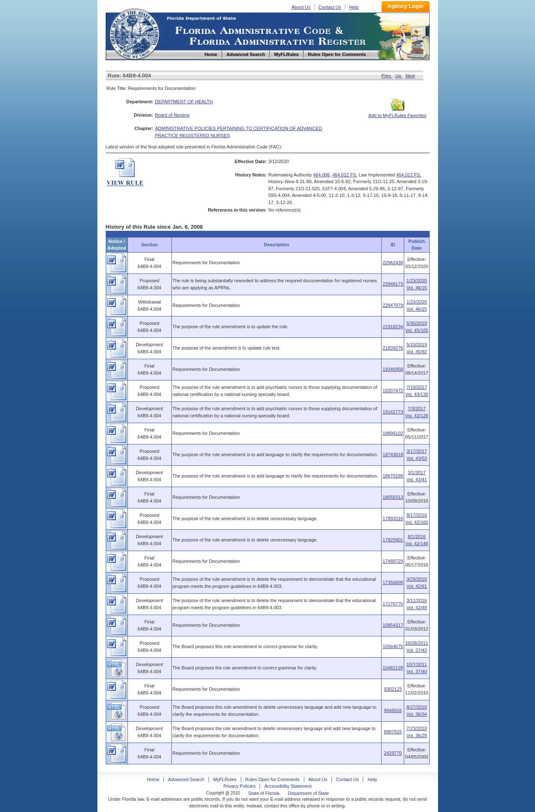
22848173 (392, 283)
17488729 (392, 561)
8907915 (393, 731)
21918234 (392, 326)
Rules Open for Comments (272, 779)
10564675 (392, 646)
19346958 (392, 369)
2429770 (393, 753)
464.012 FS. (344, 174)
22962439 (392, 262)
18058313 (392, 497)
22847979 (392, 305)
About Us (301, 7)
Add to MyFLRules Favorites (397, 113)
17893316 (392, 518)
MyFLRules (225, 779)
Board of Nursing (172, 114)
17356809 (392, 582)
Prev (387, 75)
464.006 (321, 174)
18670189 (392, 475)
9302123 (393, 689)
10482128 (392, 667)
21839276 (392, 347)
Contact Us (329, 7)
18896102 (392, 433)
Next (410, 75)
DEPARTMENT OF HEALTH (184, 101)
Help (354, 7)
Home (134, 33)
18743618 (392, 454)
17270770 (392, 603)
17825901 (392, 539)
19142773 (392, 411)
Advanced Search (186, 779)
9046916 (393, 710)
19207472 (392, 390)
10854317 (392, 625)
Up (399, 75)
